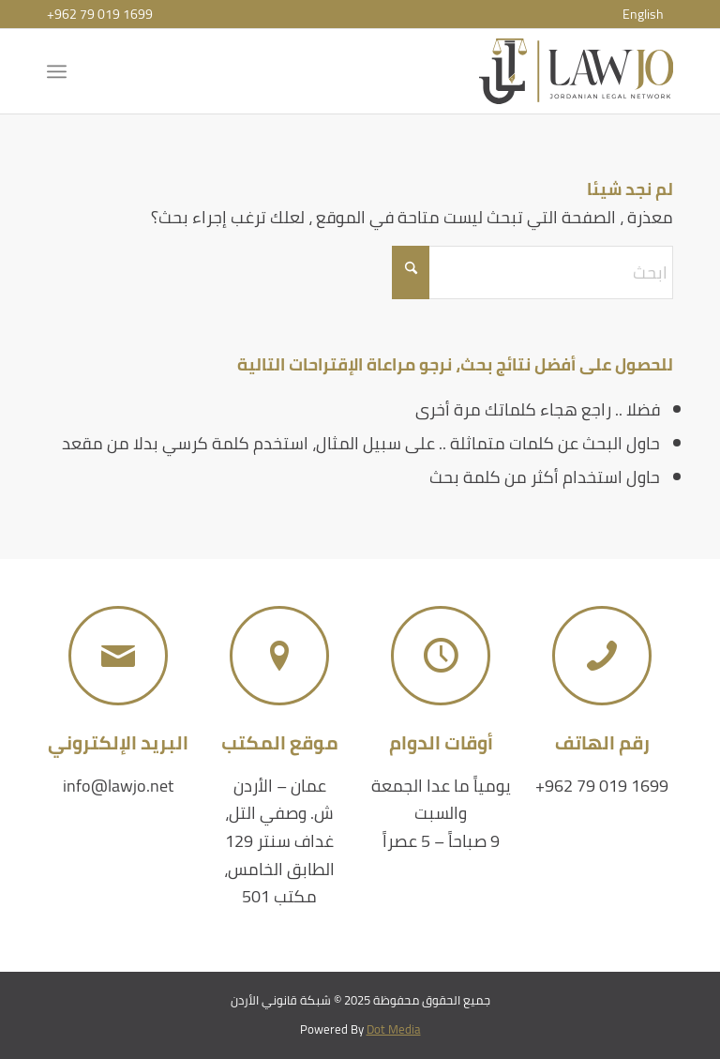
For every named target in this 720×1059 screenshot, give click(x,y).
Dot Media (394, 1029)
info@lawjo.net (118, 785)
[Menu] (60, 71)
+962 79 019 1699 (100, 14)
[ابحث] (532, 272)
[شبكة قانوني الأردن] (576, 71)
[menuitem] (643, 14)
